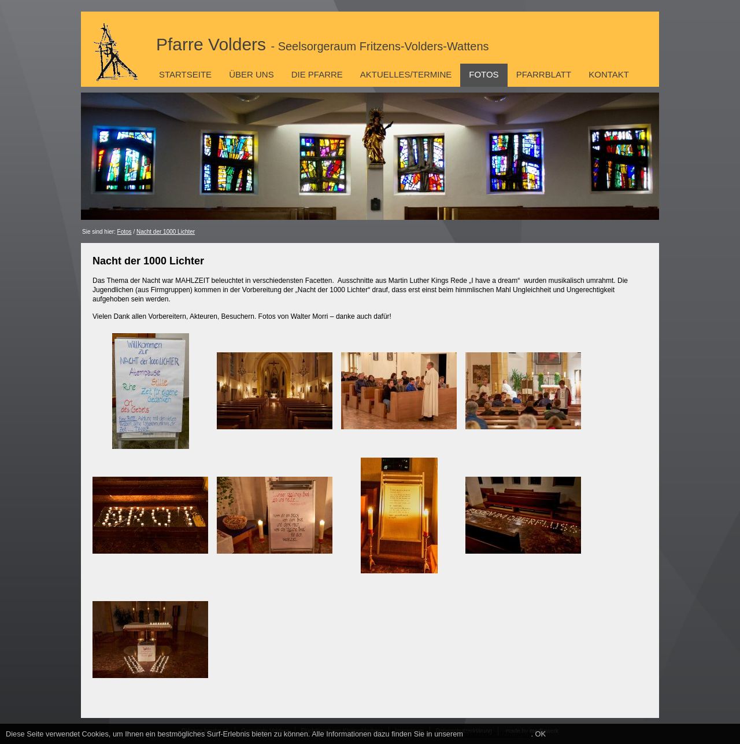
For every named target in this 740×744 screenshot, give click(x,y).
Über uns (251, 74)
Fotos (483, 74)
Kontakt (609, 74)
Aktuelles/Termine (406, 74)
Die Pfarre (317, 74)
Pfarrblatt (544, 74)
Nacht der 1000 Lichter (165, 232)
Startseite (185, 74)
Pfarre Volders (322, 44)
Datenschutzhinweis (498, 734)
